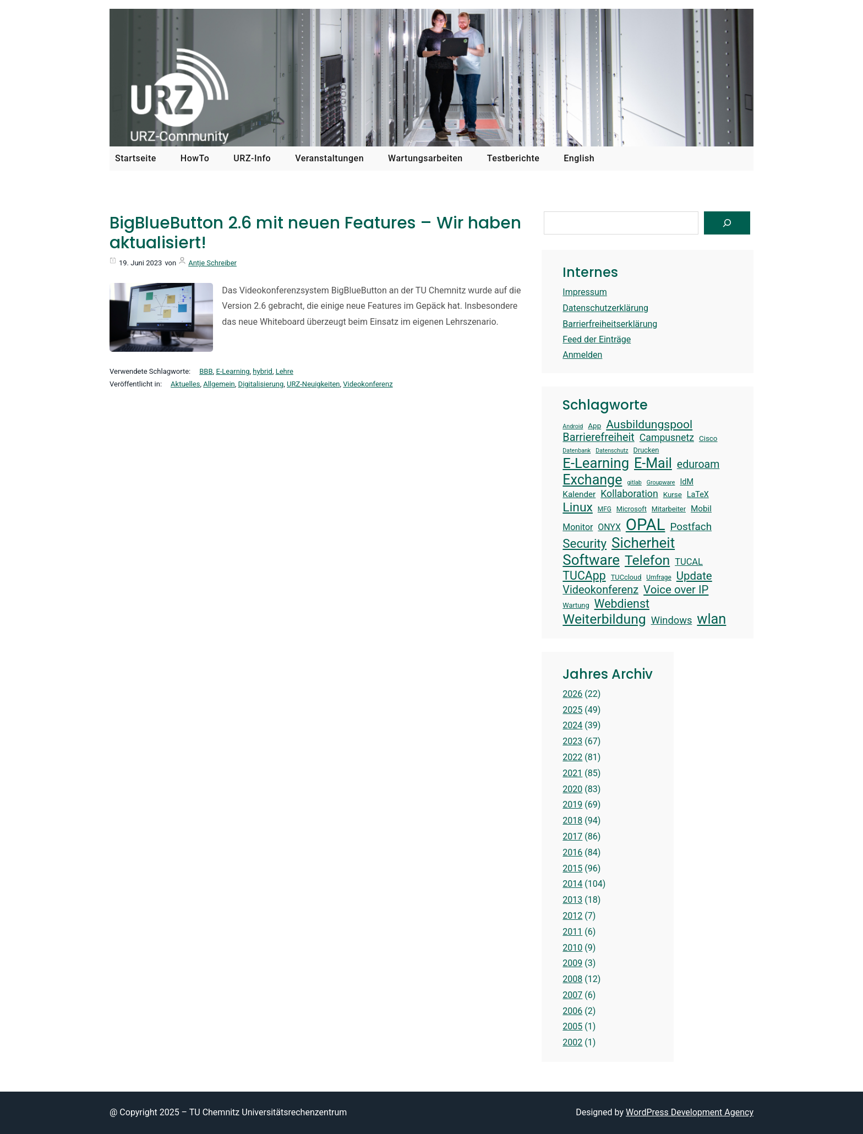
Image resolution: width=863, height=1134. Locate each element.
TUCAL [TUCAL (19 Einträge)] (689, 562)
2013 (572, 900)
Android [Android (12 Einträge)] (572, 426)
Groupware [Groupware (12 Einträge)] (661, 482)
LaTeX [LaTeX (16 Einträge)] (698, 494)
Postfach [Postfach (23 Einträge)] (691, 527)
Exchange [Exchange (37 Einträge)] (592, 480)
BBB (205, 371)
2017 (572, 836)
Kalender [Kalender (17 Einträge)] (579, 494)
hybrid (262, 371)
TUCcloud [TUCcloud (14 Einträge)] (626, 577)
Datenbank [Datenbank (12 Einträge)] (576, 451)
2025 (572, 710)
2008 (572, 979)
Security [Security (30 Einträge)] (584, 543)
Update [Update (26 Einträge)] (694, 575)
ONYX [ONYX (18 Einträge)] (609, 527)
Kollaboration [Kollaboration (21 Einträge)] (629, 493)
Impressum (584, 292)
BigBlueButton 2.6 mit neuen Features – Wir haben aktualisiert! (315, 233)
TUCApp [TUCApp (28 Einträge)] (583, 575)
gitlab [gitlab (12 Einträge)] (634, 482)
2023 (572, 741)
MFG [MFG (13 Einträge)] (604, 509)
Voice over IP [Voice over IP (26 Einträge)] (675, 589)
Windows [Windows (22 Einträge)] (671, 620)
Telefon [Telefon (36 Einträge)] (647, 560)
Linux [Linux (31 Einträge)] (577, 507)
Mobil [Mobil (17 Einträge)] (701, 509)
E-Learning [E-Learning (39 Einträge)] (595, 463)
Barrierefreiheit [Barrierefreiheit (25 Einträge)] (598, 437)
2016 (572, 852)
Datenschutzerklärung (605, 308)
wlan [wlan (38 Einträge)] (711, 618)
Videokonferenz (367, 384)
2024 (572, 725)
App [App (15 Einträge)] (594, 426)
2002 (572, 1042)
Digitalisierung (261, 384)
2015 (572, 868)
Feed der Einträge (596, 339)
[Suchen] (727, 223)
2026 (572, 694)
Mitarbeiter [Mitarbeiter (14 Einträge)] (669, 509)
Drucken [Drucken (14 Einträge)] (646, 450)
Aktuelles (185, 384)
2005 (572, 1026)
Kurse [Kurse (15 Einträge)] (672, 494)
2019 (572, 804)
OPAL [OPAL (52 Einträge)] (645, 524)
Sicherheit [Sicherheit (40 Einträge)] (643, 543)
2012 (572, 916)
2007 (572, 995)
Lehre (284, 371)
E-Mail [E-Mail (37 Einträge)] (653, 463)
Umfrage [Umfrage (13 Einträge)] (658, 577)
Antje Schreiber (212, 263)
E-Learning (232, 371)
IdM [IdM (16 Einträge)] (686, 481)
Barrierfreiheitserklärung (609, 324)
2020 (572, 789)
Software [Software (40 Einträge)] (591, 560)
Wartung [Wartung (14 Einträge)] (575, 605)
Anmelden (582, 355)
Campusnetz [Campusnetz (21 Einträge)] (667, 437)
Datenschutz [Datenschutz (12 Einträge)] (612, 451)
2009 (572, 963)
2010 (572, 947)
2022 (572, 757)
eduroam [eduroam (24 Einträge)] (698, 464)
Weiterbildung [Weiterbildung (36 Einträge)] (604, 619)
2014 (572, 884)
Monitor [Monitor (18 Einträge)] (577, 527)
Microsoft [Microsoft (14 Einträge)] (631, 509)
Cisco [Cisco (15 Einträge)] (708, 438)
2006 (572, 1011)
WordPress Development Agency (689, 1112)
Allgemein (219, 384)
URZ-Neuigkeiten (313, 384)
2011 (572, 931)
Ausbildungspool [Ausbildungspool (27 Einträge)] (649, 424)
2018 (572, 820)
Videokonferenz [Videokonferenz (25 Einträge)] (600, 590)
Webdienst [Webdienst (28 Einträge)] (621, 603)
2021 (572, 773)
